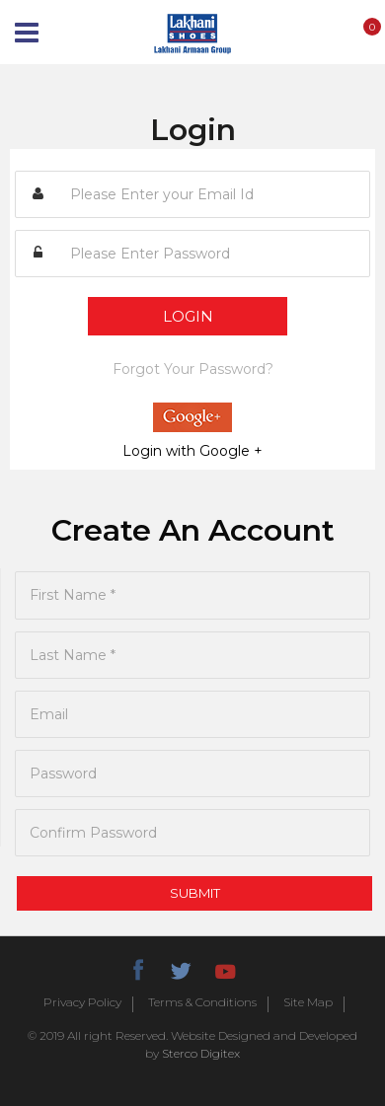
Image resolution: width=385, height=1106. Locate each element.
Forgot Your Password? (193, 369)
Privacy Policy (82, 1002)
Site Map (308, 1002)
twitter (180, 968)
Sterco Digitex (201, 1053)
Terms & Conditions (202, 1002)
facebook (137, 968)
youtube (224, 968)
